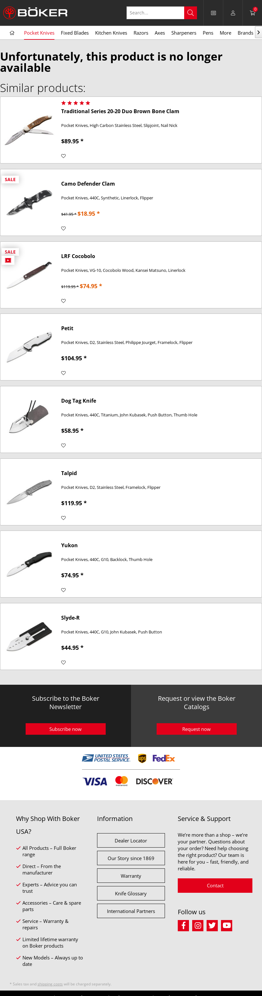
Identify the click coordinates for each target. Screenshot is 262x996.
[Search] (190, 12)
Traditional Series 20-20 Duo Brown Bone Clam (120, 111)
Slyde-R (70, 618)
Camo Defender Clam (88, 183)
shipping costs (50, 984)
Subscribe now (65, 729)
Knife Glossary (131, 893)
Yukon (69, 545)
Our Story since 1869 (131, 858)
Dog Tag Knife (78, 401)
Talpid (69, 473)
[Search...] (162, 12)
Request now (196, 729)
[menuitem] (213, 13)
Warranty (131, 876)
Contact (215, 885)
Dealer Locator (131, 840)
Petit (67, 328)
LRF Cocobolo (78, 256)
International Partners (131, 911)
